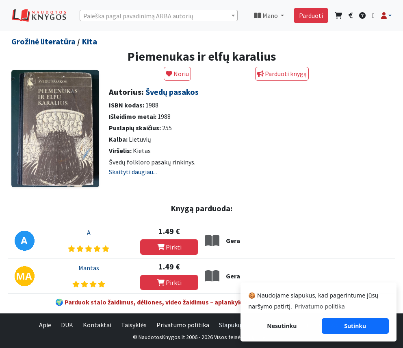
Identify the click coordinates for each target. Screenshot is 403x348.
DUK (67, 325)
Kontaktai (97, 325)
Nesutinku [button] (282, 326)
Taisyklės (134, 325)
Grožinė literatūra (43, 41)
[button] (386, 15)
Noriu (177, 74)
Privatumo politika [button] (319, 306)
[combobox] (159, 15)
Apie (45, 325)
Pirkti (169, 247)
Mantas (88, 268)
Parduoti (311, 15)
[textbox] (158, 16)
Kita (89, 41)
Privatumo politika (182, 325)
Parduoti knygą (282, 74)
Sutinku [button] (355, 326)
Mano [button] (266, 15)
